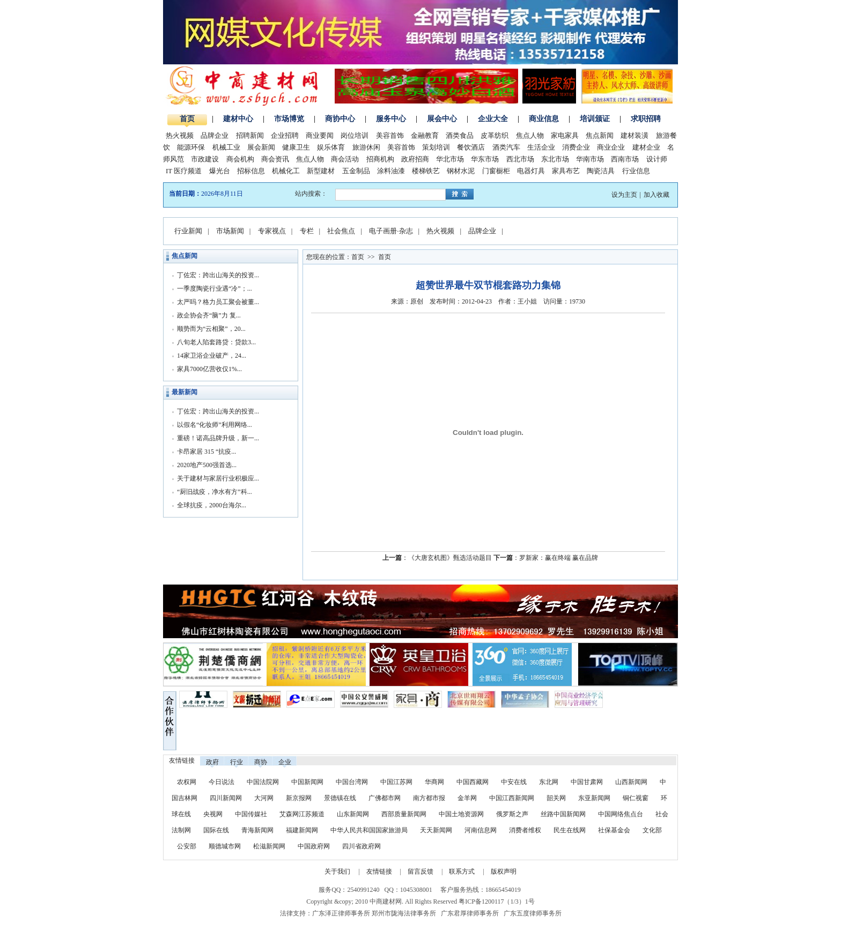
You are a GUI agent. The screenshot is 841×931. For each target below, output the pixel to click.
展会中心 (442, 119)
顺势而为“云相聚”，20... (211, 328)
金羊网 (467, 798)
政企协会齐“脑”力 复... (209, 315)
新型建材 (321, 171)
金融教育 (425, 135)
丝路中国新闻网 (563, 814)
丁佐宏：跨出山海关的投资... (218, 275)
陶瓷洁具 (601, 171)
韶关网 (556, 798)
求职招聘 (646, 119)
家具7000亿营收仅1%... (209, 369)
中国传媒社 (251, 814)
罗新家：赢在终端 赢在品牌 (558, 557)
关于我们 (337, 871)
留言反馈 (420, 871)
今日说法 (221, 782)
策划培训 (436, 147)
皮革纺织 (494, 135)
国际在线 (216, 830)
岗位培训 (354, 135)
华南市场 (590, 159)
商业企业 (611, 147)
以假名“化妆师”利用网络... (214, 424)
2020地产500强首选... (207, 465)
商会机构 (240, 159)
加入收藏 (656, 194)
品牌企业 (214, 135)
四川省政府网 (361, 846)
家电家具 (565, 135)
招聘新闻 (250, 135)
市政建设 (205, 159)
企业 (284, 762)
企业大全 (493, 119)
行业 (236, 762)
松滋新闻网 (269, 846)
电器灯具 (531, 171)
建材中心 (238, 119)
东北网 (548, 782)
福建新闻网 (302, 830)
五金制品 (356, 171)
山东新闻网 (353, 814)
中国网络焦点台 (620, 814)
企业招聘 (285, 135)
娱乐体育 (331, 147)
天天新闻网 (436, 830)
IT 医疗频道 (184, 171)
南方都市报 (429, 798)
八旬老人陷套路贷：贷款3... (216, 342)
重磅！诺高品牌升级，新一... (218, 438)
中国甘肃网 (587, 782)
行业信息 (636, 171)
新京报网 (299, 798)
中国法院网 (263, 782)
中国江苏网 (396, 782)
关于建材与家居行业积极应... (218, 478)
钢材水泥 (461, 171)
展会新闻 (261, 147)
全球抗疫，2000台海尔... (211, 505)
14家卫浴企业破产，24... (211, 355)
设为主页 (624, 194)
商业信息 (544, 119)
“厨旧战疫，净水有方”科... (214, 492)
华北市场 (450, 159)
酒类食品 (460, 135)
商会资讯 (275, 159)
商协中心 (340, 119)
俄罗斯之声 (512, 814)
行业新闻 (188, 231)
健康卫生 (296, 147)
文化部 (652, 830)
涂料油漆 (391, 171)
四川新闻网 (226, 798)
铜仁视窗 (635, 798)
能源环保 (191, 147)
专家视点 (272, 231)
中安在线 (514, 782)
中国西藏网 (472, 782)
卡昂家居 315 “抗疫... (206, 451)
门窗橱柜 (496, 171)
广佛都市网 (384, 798)
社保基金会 (614, 830)
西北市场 (520, 159)
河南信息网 (480, 830)
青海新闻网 (257, 830)
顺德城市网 (225, 846)
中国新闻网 (307, 782)
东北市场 (555, 159)
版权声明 (504, 871)
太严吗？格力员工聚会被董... (218, 302)
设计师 (656, 159)
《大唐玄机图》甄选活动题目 (450, 557)
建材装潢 (634, 135)
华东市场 (485, 159)
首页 (187, 119)
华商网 (434, 782)
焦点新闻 (600, 135)
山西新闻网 (631, 782)
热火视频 (180, 135)
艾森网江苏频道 (301, 814)
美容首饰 (390, 135)
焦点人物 (530, 135)
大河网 (264, 798)
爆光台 (219, 171)
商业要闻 (320, 135)
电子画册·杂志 (390, 231)
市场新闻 (230, 231)
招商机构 (380, 159)
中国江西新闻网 (512, 798)
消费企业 (576, 147)
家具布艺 (566, 171)
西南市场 (625, 159)
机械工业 (226, 147)
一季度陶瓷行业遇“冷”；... (214, 288)
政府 (212, 762)
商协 (260, 762)
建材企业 (646, 147)
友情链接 (379, 871)
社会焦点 (341, 231)
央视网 (213, 814)
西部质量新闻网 (403, 814)
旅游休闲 (366, 147)
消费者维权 (525, 830)
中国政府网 (314, 846)
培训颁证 (595, 119)
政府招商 (415, 159)
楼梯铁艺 (426, 171)
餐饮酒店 (471, 147)
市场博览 (289, 119)
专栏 (307, 231)
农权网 (186, 782)
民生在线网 (570, 830)
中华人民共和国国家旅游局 (369, 830)
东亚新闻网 (594, 798)
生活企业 (541, 147)
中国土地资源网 (461, 814)
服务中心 (391, 119)
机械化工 (286, 171)
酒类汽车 (506, 147)
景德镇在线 (340, 798)
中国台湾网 (352, 782)
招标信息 (251, 171)
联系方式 (462, 871)
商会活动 (345, 159)
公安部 (186, 846)
